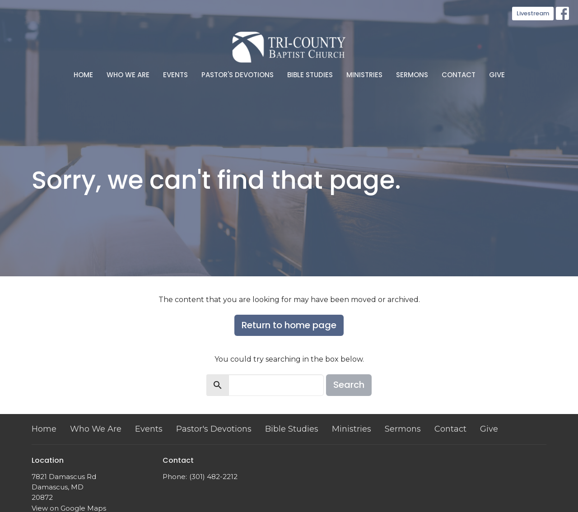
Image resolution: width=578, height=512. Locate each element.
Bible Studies (310, 74)
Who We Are (128, 74)
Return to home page (289, 325)
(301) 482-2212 (213, 476)
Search (348, 384)
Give (497, 74)
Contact (458, 74)
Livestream (533, 13)
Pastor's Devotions (237, 74)
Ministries (364, 74)
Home (83, 74)
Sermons (412, 74)
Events (175, 74)
